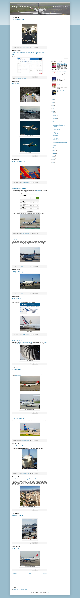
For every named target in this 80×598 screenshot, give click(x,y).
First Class (21, 78)
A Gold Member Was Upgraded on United (25, 479)
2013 (53, 159)
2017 (53, 112)
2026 (53, 99)
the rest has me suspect (35, 301)
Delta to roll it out (18, 375)
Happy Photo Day (17, 272)
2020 (53, 108)
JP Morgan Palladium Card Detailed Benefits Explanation (62, 64)
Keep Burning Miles (18, 446)
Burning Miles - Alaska (19, 188)
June (54, 122)
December (55, 114)
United (25, 78)
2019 (53, 109)
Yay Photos (15, 83)
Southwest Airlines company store (20, 163)
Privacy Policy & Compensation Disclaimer (20, 589)
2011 (53, 162)
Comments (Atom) (20, 575)
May (54, 147)
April (54, 148)
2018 (53, 111)
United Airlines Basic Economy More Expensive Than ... (59, 126)
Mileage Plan (38, 190)
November (55, 115)
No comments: (26, 47)
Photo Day (15, 548)
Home (30, 573)
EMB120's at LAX (17, 515)
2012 (53, 160)
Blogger (47, 592)
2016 (53, 155)
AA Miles (15, 239)
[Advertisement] (60, 36)
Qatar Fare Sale (17, 340)
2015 (53, 156)
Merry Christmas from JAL (61, 90)
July (54, 121)
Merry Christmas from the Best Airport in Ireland (62, 84)
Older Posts (45, 573)
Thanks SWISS (17, 369)
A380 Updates (16, 298)
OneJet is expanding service (34, 21)
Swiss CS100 (36, 371)
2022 (53, 105)
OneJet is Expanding (18, 19)
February (54, 151)
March (54, 150)
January (54, 153)
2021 (53, 106)
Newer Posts (14, 573)
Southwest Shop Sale (18, 161)
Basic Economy (17, 78)
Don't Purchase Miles (18, 418)
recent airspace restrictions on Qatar (25, 342)
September (55, 118)
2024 (53, 102)
